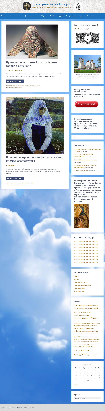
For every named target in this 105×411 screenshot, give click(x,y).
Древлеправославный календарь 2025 (86, 259)
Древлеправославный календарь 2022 (86, 250)
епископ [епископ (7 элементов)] (76, 323)
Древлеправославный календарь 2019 (86, 241)
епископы (14, 87)
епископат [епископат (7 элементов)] (80, 323)
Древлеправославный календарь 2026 (86, 262)
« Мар (76, 385)
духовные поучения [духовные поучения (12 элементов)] (95, 321)
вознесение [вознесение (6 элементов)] (85, 312)
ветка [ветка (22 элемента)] (81, 312)
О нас (11, 16)
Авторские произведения (75, 16)
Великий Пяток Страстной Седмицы (86, 160)
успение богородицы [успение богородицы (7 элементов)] (81, 344)
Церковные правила (34, 85)
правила (19, 87)
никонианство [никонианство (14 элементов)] (78, 328)
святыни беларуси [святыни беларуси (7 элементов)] (81, 341)
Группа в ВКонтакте (80, 282)
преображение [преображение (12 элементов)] (94, 334)
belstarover (19, 70)
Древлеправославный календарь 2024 (86, 256)
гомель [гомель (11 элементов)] (90, 312)
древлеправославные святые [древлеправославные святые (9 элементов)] (81, 320)
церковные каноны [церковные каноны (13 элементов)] (93, 344)
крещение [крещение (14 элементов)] (91, 325)
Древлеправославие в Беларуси (51, 4)
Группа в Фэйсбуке (80, 288)
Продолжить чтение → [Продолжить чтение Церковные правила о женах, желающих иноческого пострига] (15, 178)
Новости (19, 16)
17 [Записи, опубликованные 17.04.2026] (91, 375)
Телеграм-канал (79, 291)
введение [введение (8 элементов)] (87, 308)
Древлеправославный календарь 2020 (86, 244)
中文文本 (60, 16)
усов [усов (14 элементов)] (75, 344)
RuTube (76, 276)
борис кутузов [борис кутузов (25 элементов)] (79, 308)
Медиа (43, 16)
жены (12, 185)
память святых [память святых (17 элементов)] (87, 331)
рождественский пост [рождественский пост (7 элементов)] (89, 336)
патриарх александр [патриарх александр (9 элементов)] (84, 333)
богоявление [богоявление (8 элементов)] (95, 305)
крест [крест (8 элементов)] (86, 325)
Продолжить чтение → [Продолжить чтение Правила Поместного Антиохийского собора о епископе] (15, 81)
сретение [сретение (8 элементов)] (87, 341)
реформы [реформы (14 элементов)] (80, 336)
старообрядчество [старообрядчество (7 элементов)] (94, 341)
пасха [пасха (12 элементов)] (93, 331)
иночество (17, 185)
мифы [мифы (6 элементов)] (96, 325)
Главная (4, 16)
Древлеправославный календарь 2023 (86, 253)
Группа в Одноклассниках (82, 285)
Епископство (25, 85)
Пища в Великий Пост (81, 170)
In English (52, 16)
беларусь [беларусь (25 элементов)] (77, 305)
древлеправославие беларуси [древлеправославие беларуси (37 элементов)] (86, 318)
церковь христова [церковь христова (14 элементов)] (92, 355)
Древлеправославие (32, 16)
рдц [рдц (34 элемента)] (75, 336)
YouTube (76, 279)
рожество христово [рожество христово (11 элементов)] (85, 339)
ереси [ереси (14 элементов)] (85, 323)
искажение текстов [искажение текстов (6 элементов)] (91, 323)
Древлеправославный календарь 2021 (86, 247)
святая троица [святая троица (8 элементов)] (94, 339)
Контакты (90, 16)
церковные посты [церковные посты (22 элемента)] (80, 346)
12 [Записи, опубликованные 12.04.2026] (99, 373)
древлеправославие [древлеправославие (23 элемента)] (81, 315)
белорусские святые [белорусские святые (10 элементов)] (86, 305)
